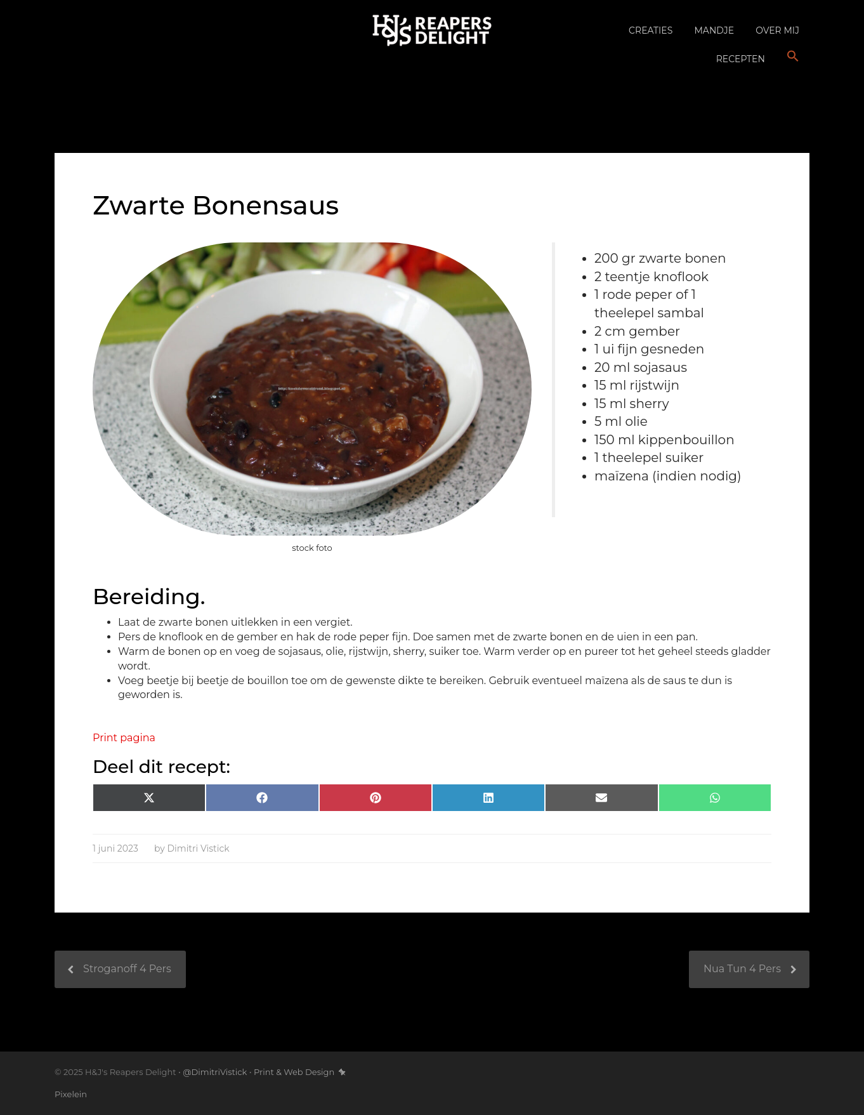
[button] (793, 56)
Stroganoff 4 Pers (127, 969)
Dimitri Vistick (198, 848)
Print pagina (124, 738)
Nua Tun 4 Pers (742, 969)
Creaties (650, 30)
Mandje (714, 30)
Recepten (740, 59)
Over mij (777, 30)
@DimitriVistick (215, 1072)
